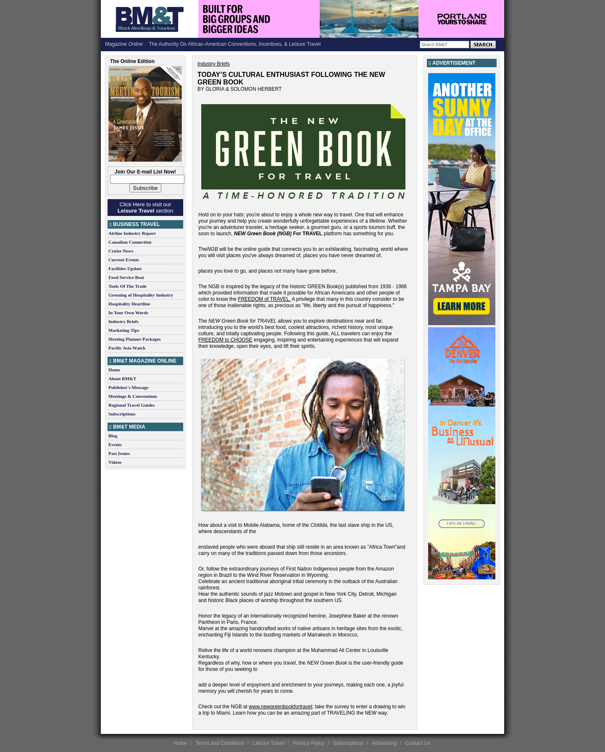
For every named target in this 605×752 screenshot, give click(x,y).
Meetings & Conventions (132, 396)
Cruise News (120, 250)
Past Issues (119, 453)
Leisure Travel (268, 743)
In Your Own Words (128, 312)
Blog (112, 435)
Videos (114, 462)
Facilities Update (125, 268)
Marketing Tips (123, 330)
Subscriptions (121, 413)
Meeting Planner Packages (134, 339)
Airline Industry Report (131, 233)
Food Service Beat (126, 277)
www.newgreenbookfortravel (280, 707)
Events (115, 444)
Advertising (384, 743)
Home (114, 369)
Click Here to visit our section (145, 207)
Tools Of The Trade (127, 286)
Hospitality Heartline (129, 303)
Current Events (123, 259)
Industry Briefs (123, 321)
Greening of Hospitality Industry (140, 294)
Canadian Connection (129, 242)
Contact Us (417, 743)
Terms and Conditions (219, 743)
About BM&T (122, 378)
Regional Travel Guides (131, 405)
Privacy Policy (308, 743)
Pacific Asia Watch (126, 347)
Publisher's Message (128, 387)
